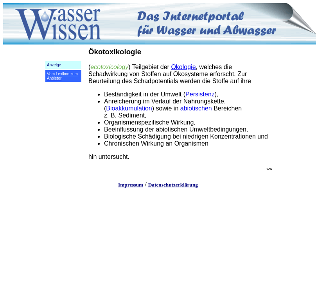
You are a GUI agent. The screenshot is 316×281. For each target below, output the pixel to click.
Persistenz (200, 94)
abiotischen (196, 108)
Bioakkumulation (129, 108)
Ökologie (183, 67)
